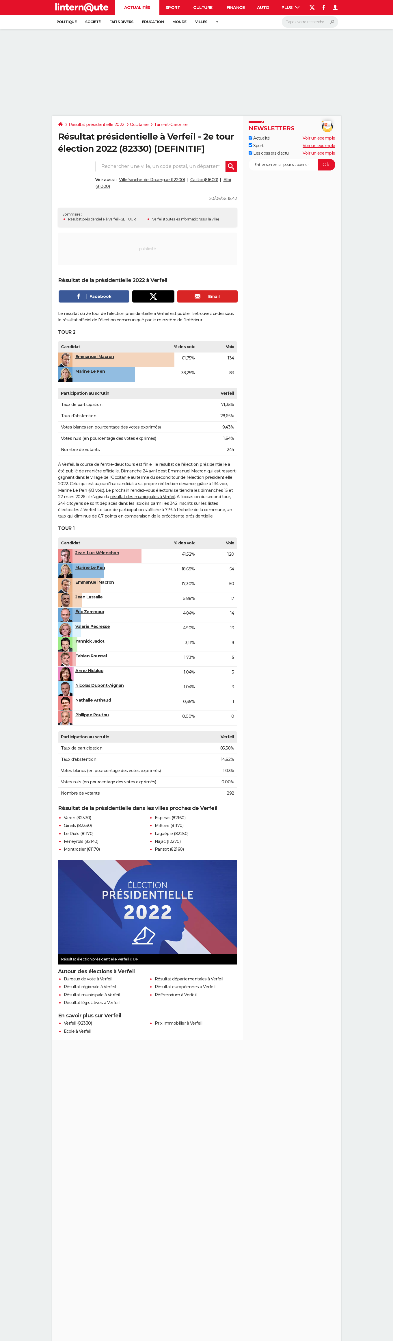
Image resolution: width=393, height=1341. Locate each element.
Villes (201, 22)
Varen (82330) (77, 817)
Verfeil (157, 219)
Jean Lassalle (89, 597)
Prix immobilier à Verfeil (178, 1023)
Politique (67, 22)
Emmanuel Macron (94, 356)
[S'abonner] (292, 164)
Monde (179, 22)
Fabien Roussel (91, 656)
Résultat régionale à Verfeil (90, 986)
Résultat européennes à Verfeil (185, 986)
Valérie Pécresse (92, 626)
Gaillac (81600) (204, 179)
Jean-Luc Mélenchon (97, 552)
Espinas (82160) (170, 817)
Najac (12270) (168, 841)
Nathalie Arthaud (93, 700)
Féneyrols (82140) (81, 841)
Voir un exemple (319, 138)
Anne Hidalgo (89, 670)
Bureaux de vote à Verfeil (88, 979)
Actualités (137, 7)
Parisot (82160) (169, 849)
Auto (263, 7)
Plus (290, 7)
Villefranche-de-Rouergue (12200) (152, 179)
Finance (236, 7)
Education (153, 22)
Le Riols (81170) (79, 833)
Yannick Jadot (90, 641)
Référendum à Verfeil (176, 994)
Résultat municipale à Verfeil (92, 994)
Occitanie (139, 124)
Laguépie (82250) (172, 833)
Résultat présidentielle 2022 (96, 124)
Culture (203, 7)
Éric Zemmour (89, 611)
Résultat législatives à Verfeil (92, 1002)
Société (93, 22)
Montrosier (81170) (82, 849)
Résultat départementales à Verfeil (189, 979)
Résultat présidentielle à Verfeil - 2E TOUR (102, 219)
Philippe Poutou (92, 714)
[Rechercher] (310, 22)
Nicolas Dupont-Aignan (99, 685)
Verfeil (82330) (78, 1023)
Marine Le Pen (90, 371)
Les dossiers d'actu (269, 153)
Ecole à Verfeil (77, 1031)
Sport (172, 7)
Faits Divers (121, 22)
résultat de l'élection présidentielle (193, 464)
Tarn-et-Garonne (171, 124)
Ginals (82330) (78, 825)
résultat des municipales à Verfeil (142, 496)
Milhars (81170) (169, 825)
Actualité (259, 138)
